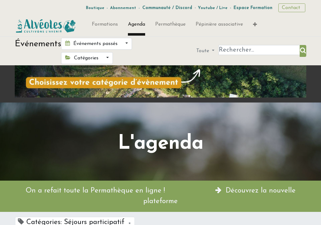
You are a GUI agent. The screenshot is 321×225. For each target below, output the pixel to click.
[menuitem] (105, 26)
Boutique (95, 8)
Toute (203, 50)
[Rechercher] (303, 51)
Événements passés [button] (92, 43)
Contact (291, 7)
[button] (255, 26)
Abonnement (123, 8)
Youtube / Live (213, 8)
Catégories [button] (82, 58)
